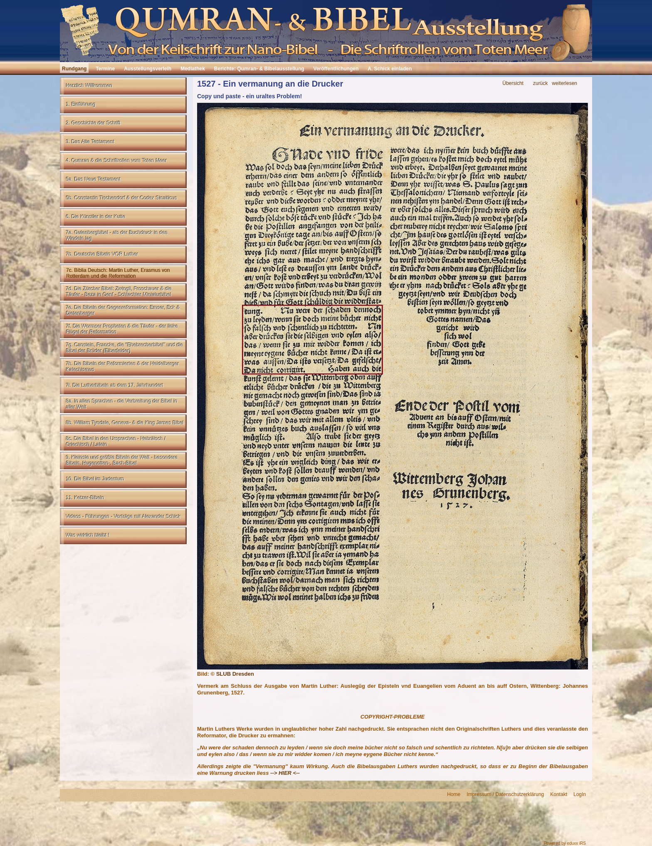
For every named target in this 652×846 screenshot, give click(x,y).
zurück (540, 83)
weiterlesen (564, 83)
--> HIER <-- (285, 773)
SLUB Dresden (235, 674)
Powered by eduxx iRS (565, 843)
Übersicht (513, 83)
